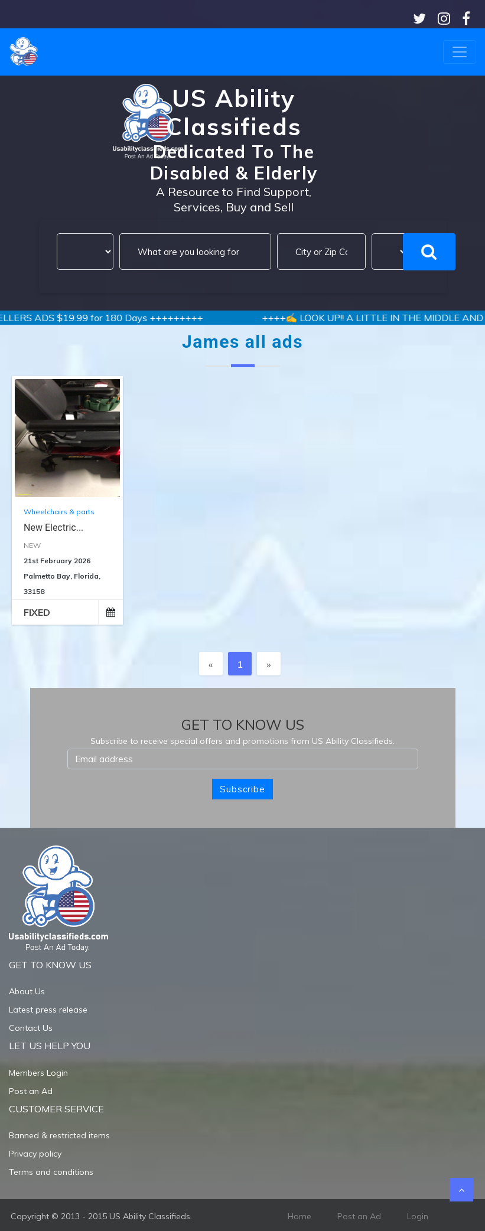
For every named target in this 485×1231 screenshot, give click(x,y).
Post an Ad (31, 1091)
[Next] (269, 663)
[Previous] (211, 663)
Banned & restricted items (59, 1135)
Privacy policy (35, 1153)
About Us (27, 991)
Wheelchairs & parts (59, 511)
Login (417, 1216)
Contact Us (31, 1028)
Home (299, 1216)
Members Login (38, 1072)
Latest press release (48, 1009)
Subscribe (242, 789)
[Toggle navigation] (459, 52)
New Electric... (53, 527)
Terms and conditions (51, 1172)
